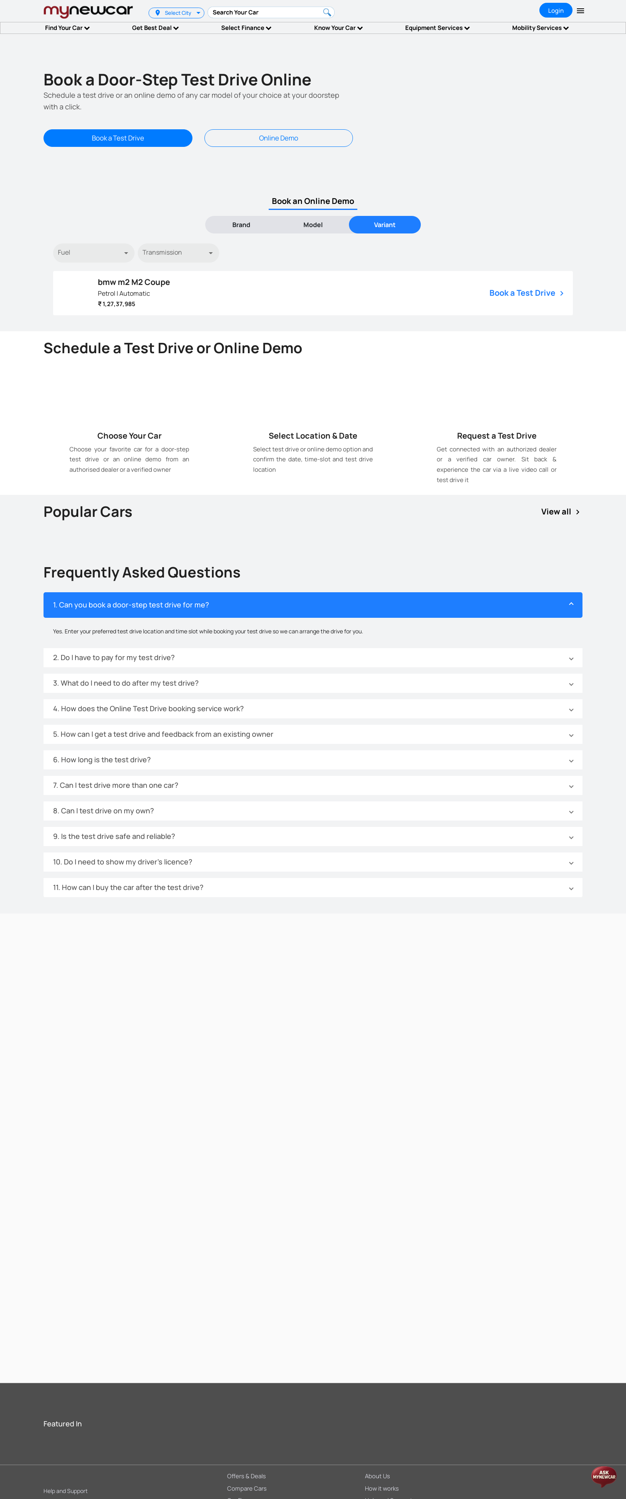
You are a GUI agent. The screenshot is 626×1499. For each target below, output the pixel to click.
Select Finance (246, 28)
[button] (313, 605)
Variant (385, 224)
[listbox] (199, 13)
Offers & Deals (246, 1476)
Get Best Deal (155, 28)
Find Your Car (67, 28)
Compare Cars (247, 1488)
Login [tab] (556, 10)
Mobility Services (540, 28)
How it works (382, 1488)
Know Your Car (338, 28)
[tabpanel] (313, 279)
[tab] (241, 224)
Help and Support (66, 1491)
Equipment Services (437, 28)
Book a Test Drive (118, 137)
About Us (377, 1476)
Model (313, 224)
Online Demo (278, 137)
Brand (241, 224)
